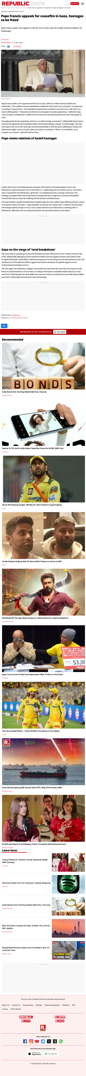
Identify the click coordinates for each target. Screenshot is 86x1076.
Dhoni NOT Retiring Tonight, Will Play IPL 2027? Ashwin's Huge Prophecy (32, 505)
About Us (5, 1005)
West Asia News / (21, 8)
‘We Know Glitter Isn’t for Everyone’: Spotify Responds (26, 883)
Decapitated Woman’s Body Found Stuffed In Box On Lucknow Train (26, 949)
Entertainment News (8, 621)
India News (5, 865)
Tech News (5, 452)
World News (6, 42)
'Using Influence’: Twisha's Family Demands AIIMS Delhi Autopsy (25, 861)
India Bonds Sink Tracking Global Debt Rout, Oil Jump (24, 392)
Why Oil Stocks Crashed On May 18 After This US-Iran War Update (26, 927)
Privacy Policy (28, 1005)
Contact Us (16, 1005)
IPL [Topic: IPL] (4, 326)
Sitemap (39, 1005)
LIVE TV (74, 3)
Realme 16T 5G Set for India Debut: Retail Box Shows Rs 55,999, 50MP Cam (32, 448)
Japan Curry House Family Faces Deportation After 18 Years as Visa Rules (32, 674)
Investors (66, 1005)
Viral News (5, 678)
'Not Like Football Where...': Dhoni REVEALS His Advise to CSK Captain (30, 731)
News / (3, 8)
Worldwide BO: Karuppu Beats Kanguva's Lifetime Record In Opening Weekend (35, 618)
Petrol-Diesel (16, 1009)
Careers (5, 1009)
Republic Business (7, 395)
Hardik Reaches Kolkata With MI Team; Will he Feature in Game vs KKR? (32, 561)
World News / (10, 8)
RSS (73, 1005)
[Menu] (81, 3)
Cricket (4, 508)
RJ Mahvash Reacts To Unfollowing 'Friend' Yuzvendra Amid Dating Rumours (34, 844)
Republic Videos (6, 953)
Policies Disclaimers (52, 1005)
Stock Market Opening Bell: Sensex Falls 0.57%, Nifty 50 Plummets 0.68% (32, 787)
